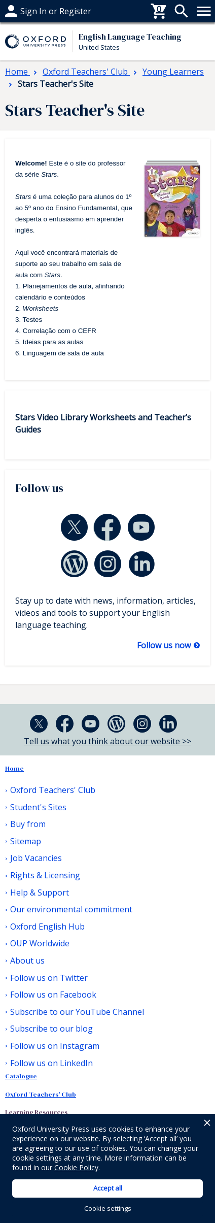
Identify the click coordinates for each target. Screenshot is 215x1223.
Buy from (23, 11)
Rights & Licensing (45, 875)
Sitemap (25, 841)
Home (14, 768)
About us (27, 960)
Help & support (34, 11)
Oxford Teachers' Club (52, 790)
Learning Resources (36, 1112)
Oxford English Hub (47, 926)
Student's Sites (38, 807)
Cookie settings (107, 1208)
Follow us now (165, 645)
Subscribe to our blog (51, 1028)
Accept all (107, 1188)
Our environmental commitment (71, 909)
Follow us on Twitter (49, 977)
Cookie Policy (76, 1167)
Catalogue (21, 1076)
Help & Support (39, 892)
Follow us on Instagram (54, 1045)
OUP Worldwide (39, 943)
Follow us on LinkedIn (51, 1063)
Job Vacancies (36, 858)
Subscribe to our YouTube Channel (77, 1011)
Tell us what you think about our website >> (107, 741)
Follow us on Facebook (53, 994)
